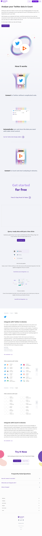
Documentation (6, 348)
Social (11, 313)
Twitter (16, 313)
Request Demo (25, 460)
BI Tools (12, 387)
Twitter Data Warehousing (8, 349)
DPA (21, 529)
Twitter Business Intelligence (8, 350)
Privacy (21, 527)
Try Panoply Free (5, 25)
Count (16, 387)
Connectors (6, 313)
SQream (20, 523)
